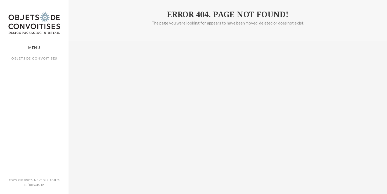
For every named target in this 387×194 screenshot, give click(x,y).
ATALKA (39, 184)
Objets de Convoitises (34, 58)
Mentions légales (46, 180)
